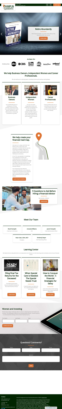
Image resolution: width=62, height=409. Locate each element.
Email (29, 314)
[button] (21, 6)
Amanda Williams (32, 225)
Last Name (17, 314)
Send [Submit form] (31, 362)
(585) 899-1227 (5, 1)
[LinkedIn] (47, 1)
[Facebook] (50, 1)
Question (31, 351)
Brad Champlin (12, 225)
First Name (4, 314)
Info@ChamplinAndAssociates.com (17, 1)
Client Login (57, 1)
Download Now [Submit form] (7, 322)
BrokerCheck (44, 394)
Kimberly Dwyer (41, 234)
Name (11, 343)
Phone (50, 343)
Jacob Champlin (51, 225)
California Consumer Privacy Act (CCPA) (24, 408)
